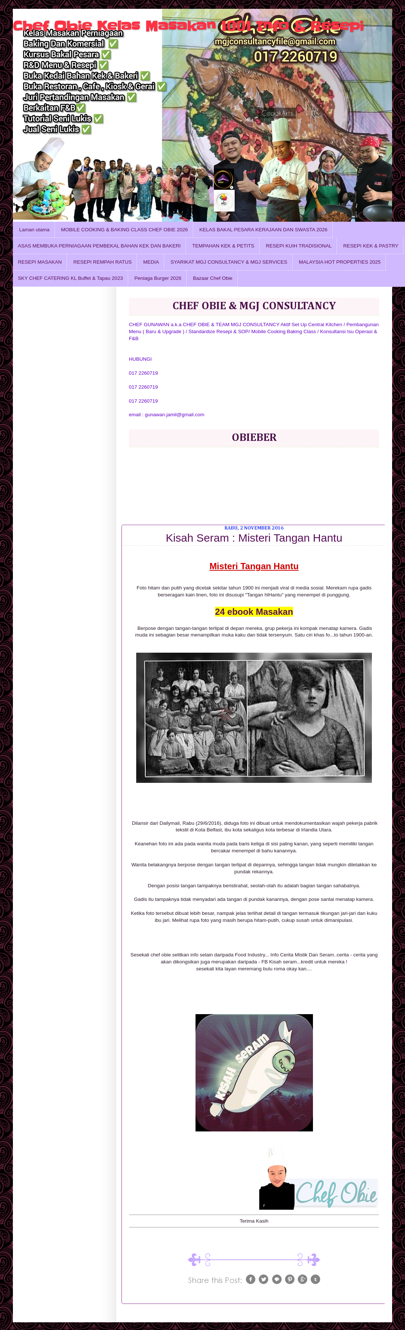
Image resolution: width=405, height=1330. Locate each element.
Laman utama (34, 229)
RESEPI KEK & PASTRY (370, 246)
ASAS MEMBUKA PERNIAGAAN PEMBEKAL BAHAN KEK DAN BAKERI (99, 246)
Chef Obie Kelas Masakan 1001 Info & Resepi (188, 26)
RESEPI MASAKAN (40, 262)
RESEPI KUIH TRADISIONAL (299, 246)
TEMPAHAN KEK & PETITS (223, 246)
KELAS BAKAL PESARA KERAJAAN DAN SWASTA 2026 (264, 229)
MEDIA (151, 262)
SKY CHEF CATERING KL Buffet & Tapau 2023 (70, 278)
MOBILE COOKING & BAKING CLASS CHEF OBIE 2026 (124, 229)
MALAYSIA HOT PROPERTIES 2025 (340, 262)
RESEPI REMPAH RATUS (102, 262)
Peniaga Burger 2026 (158, 278)
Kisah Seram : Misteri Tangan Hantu (254, 538)
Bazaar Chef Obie (212, 278)
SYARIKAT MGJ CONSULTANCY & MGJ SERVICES (228, 262)
